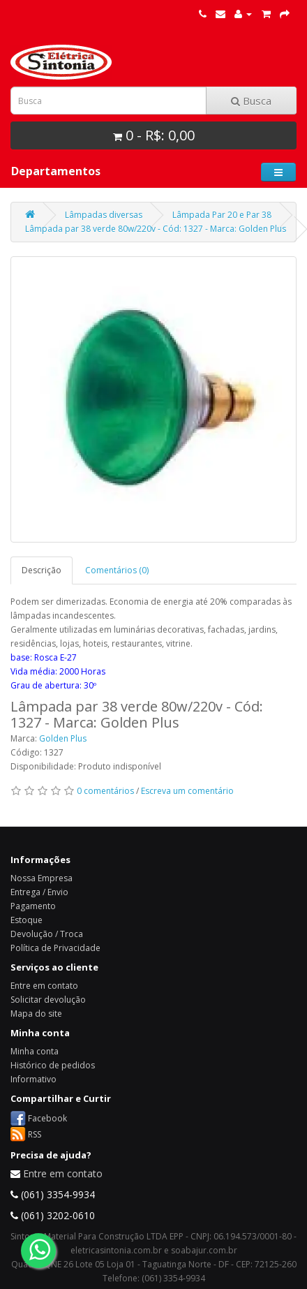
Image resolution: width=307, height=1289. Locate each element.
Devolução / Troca (46, 934)
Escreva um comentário (187, 791)
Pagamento (33, 906)
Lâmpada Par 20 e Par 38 (221, 215)
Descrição (41, 570)
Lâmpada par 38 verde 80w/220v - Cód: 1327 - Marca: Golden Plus (155, 229)
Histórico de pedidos (52, 1065)
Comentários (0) (117, 570)
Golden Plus (63, 738)
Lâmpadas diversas (103, 215)
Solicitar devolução (48, 1000)
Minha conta (34, 1051)
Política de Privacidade (55, 948)
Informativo (33, 1079)
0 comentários (105, 791)
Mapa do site (36, 1013)
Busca (251, 101)
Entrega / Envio (39, 892)
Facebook (47, 1118)
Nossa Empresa (41, 878)
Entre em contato (44, 986)
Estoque (26, 920)
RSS (34, 1134)
